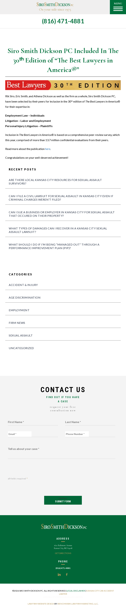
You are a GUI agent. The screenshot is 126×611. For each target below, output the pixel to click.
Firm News (17, 322)
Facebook (66, 574)
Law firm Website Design (41, 603)
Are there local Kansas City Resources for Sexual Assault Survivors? (55, 181)
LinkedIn (59, 574)
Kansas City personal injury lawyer (63, 597)
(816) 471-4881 (63, 21)
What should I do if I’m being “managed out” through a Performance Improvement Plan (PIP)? (54, 246)
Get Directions (63, 553)
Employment (19, 310)
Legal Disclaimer (76, 590)
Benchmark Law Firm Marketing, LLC (78, 603)
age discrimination (24, 297)
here (47, 148)
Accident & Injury (23, 284)
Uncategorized (21, 348)
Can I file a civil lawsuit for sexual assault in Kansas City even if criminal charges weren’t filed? (61, 197)
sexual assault (21, 335)
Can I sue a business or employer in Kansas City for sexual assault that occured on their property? (62, 213)
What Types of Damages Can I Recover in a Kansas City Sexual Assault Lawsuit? (58, 230)
